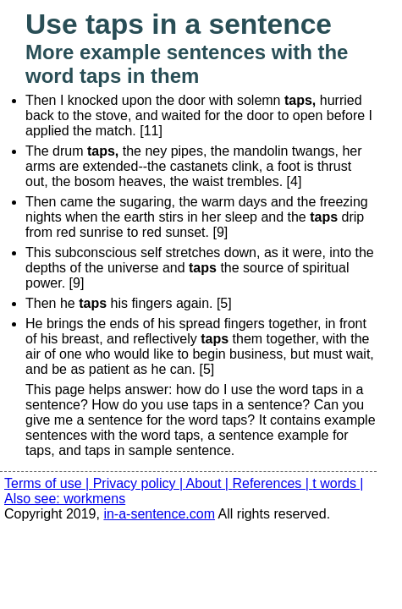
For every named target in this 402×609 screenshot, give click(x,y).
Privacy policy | (139, 483)
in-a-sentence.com (159, 514)
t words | (337, 483)
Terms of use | (48, 483)
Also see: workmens (64, 498)
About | (209, 483)
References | (272, 483)
